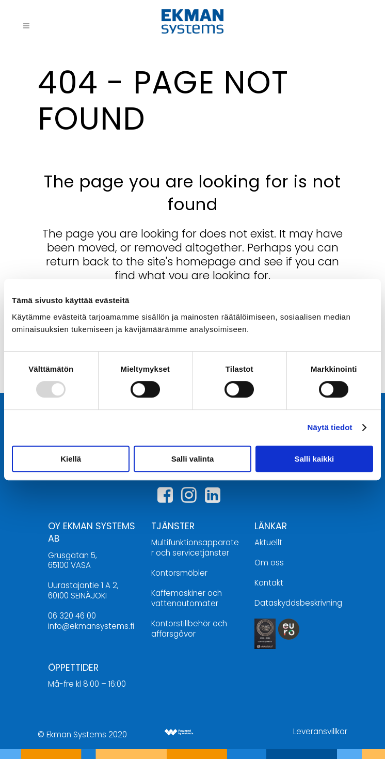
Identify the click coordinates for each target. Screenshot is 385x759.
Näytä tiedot (330, 427)
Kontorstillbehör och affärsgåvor (189, 628)
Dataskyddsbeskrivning (298, 602)
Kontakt (268, 582)
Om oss (269, 562)
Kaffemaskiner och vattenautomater (186, 598)
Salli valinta (192, 458)
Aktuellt (268, 542)
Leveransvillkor (320, 731)
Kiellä (70, 458)
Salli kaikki (314, 458)
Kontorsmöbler (179, 572)
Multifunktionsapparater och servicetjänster (195, 547)
